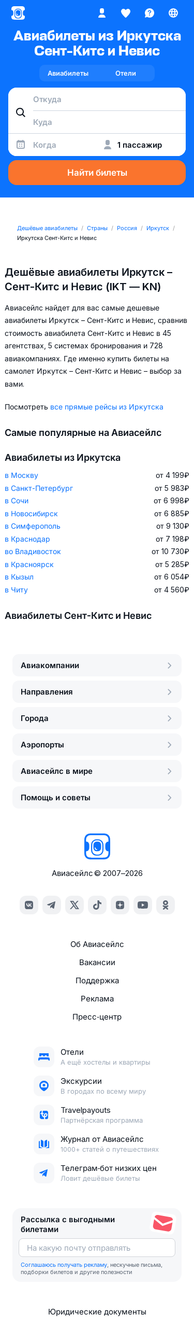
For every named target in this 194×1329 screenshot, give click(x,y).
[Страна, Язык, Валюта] (173, 13)
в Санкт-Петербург (39, 488)
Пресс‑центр (96, 1017)
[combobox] (97, 99)
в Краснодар (27, 538)
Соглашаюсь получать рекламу (64, 1264)
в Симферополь (33, 525)
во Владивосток (33, 551)
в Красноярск (29, 564)
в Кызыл (19, 576)
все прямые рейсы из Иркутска (106, 406)
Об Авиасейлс (97, 944)
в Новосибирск (31, 513)
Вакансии (97, 962)
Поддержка (97, 980)
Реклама (97, 998)
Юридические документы (97, 1312)
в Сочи (16, 500)
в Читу (16, 589)
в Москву (21, 475)
